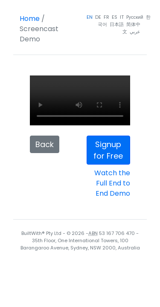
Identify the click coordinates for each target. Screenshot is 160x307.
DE (98, 17)
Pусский (134, 17)
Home (30, 18)
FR (106, 17)
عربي (135, 31)
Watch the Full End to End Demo (112, 183)
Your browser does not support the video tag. (80, 100)
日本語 (117, 24)
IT (122, 17)
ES (114, 17)
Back (44, 144)
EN (90, 17)
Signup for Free (108, 150)
